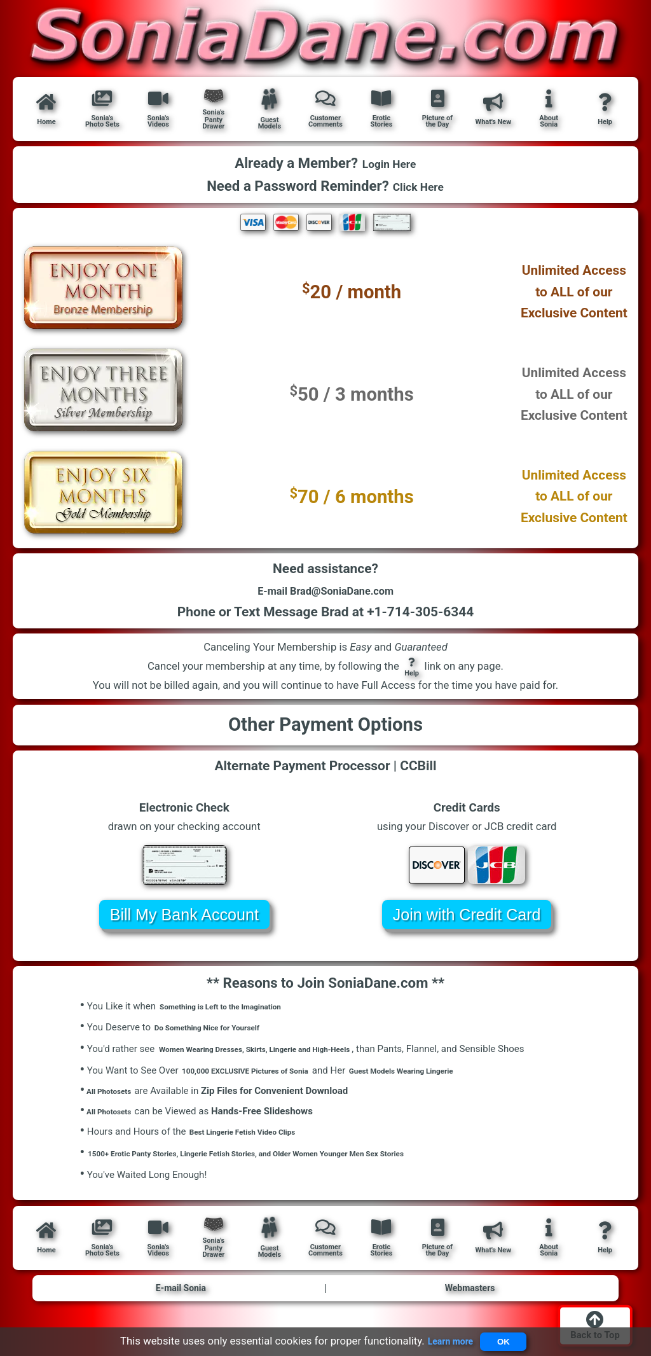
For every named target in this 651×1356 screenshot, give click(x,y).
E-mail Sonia (180, 1301)
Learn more (443, 1338)
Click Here (419, 186)
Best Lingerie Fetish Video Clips (256, 1143)
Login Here (389, 164)
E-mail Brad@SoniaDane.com (325, 596)
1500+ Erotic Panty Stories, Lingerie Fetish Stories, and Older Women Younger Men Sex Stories (288, 1164)
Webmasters (470, 1301)
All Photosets (112, 1099)
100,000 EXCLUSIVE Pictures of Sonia (262, 1079)
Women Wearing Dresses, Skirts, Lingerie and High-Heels (280, 1057)
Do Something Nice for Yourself (220, 1036)
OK (508, 1338)
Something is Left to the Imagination (236, 1015)
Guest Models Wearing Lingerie (449, 1079)
